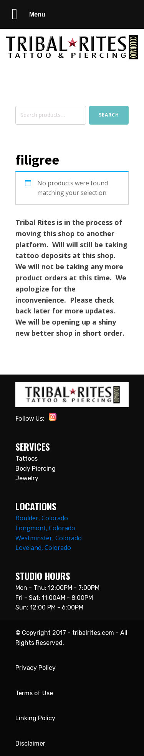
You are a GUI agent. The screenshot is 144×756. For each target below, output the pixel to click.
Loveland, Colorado (43, 547)
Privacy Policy (35, 667)
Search (109, 115)
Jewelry (26, 478)
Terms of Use (34, 693)
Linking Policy (35, 718)
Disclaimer (30, 743)
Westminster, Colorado (48, 538)
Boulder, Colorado (41, 518)
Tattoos (26, 458)
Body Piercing (35, 468)
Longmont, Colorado (45, 528)
